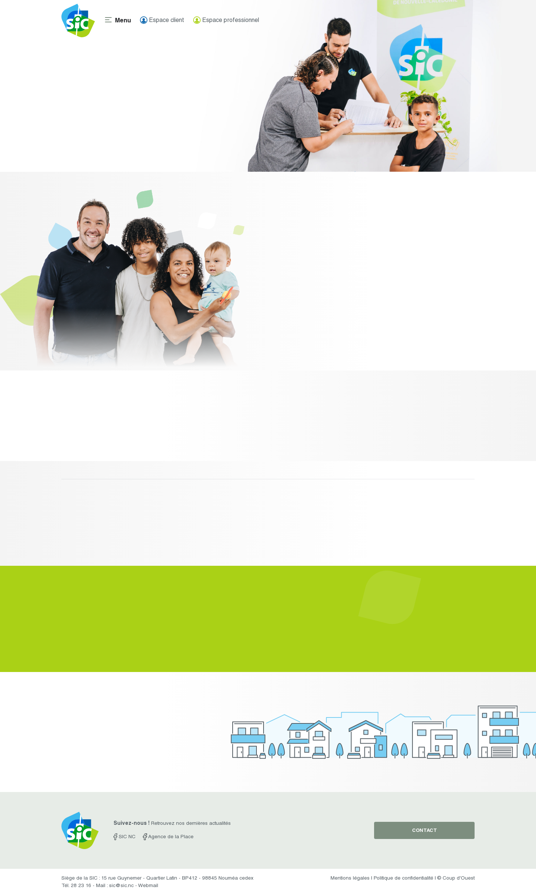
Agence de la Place (168, 837)
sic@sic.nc (121, 886)
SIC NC (124, 837)
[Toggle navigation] (117, 20)
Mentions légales (350, 878)
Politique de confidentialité (403, 878)
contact (424, 831)
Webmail (148, 886)
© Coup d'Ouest (456, 878)
